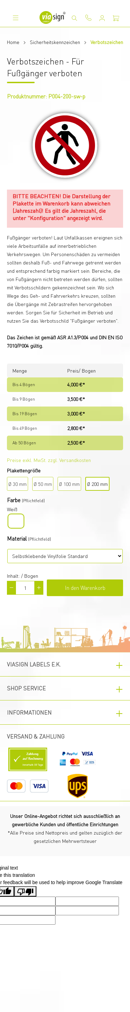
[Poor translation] (25, 891)
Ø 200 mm (97, 484)
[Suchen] (74, 18)
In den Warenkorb (85, 587)
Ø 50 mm (43, 484)
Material (17, 538)
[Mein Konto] (102, 18)
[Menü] (15, 17)
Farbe (13, 500)
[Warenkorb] (116, 18)
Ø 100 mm (69, 484)
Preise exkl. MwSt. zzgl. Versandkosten (49, 460)
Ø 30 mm (17, 484)
